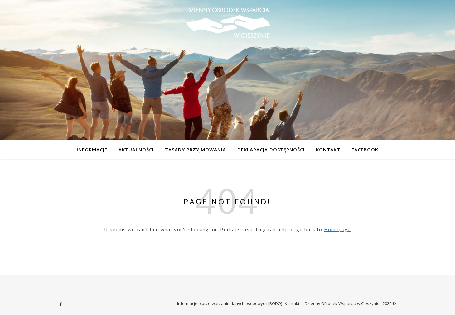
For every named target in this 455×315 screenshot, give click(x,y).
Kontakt (328, 149)
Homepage (337, 229)
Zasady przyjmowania (195, 149)
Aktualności (136, 149)
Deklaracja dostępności (271, 149)
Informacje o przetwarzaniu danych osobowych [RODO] (229, 303)
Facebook (364, 149)
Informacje (92, 149)
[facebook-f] (60, 304)
